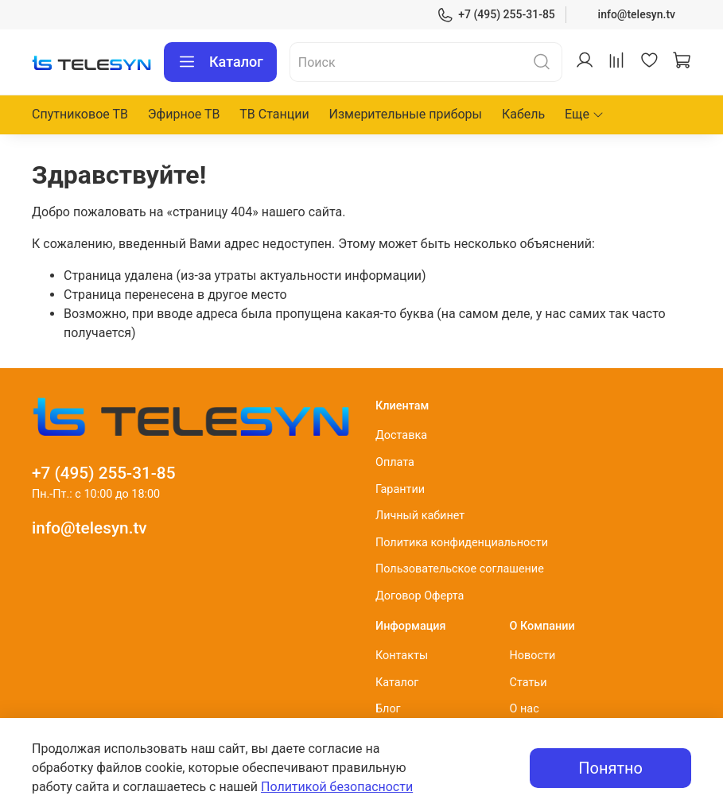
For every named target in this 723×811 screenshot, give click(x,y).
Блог (388, 709)
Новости (533, 655)
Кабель (523, 114)
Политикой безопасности (337, 786)
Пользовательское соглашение (459, 569)
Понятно (610, 768)
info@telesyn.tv (636, 14)
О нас (524, 709)
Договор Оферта (419, 596)
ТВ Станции (274, 114)
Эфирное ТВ (184, 114)
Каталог (220, 62)
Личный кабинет (420, 515)
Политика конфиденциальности (461, 542)
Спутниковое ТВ (80, 114)
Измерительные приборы (405, 114)
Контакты (401, 655)
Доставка (401, 435)
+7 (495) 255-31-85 (496, 14)
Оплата (394, 462)
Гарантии (400, 489)
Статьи (528, 682)
